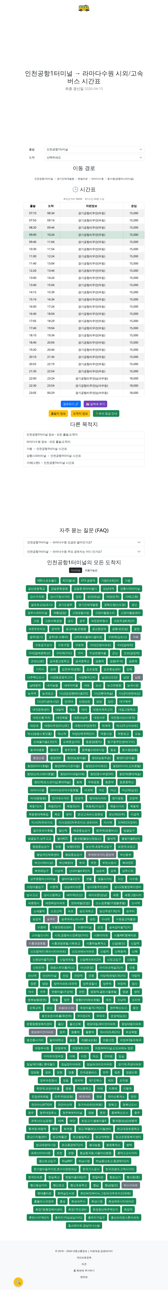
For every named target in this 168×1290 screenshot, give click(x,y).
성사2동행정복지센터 (127, 887)
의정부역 (60, 1048)
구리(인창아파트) (100, 645)
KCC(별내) (69, 580)
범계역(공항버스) (107, 830)
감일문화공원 (59, 588)
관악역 (55, 629)
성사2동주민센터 (97, 887)
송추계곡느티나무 (72, 919)
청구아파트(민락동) (90, 1104)
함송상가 (115, 1177)
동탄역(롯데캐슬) (130, 774)
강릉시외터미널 (130, 588)
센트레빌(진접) (80, 903)
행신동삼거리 (38, 1185)
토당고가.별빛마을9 (93, 1121)
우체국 (100, 1016)
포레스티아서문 (41, 1153)
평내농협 (94, 1145)
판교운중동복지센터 (128, 1137)
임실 (121, 1056)
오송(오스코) (66, 1008)
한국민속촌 (35, 1177)
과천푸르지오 (36, 629)
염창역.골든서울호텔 (104, 992)
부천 (93, 863)
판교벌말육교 (81, 1137)
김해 (129, 669)
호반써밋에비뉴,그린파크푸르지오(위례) (105, 1193)
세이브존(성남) (97, 895)
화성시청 (97, 1201)
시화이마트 (101, 935)
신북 (135, 951)
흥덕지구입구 (96, 1217)
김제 (53, 669)
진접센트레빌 (40, 1096)
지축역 (113, 1088)
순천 (100, 927)
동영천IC (56, 758)
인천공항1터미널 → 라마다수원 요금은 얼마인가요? (59, 542)
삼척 (113, 871)
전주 (105, 1072)
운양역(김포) (119, 1016)
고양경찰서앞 (80, 613)
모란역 (133, 798)
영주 (67, 1000)
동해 (79, 782)
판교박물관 (60, 1137)
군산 (115, 653)
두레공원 (93, 782)
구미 (80, 653)
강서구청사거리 (60, 597)
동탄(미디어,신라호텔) (127, 766)
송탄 (92, 919)
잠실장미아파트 (71, 1064)
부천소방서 (109, 863)
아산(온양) (86, 967)
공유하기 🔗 (71, 404)
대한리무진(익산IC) (56, 726)
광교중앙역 (99, 629)
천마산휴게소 (116, 1096)
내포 (87, 685)
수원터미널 (84, 927)
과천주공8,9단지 (124, 621)
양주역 (107, 984)
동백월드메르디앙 (93, 750)
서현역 (54, 887)
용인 (135, 1008)
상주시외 (127, 871)
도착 (32, 157)
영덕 (137, 992)
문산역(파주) (117, 814)
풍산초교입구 (47, 1161)
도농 (138, 734)
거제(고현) (131, 597)
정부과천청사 (48, 1080)
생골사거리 (105, 879)
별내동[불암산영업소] (87, 838)
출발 (32, 149)
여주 (43, 992)
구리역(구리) (64, 653)
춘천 (102, 1113)
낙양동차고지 (87, 677)
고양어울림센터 (130, 613)
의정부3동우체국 (130, 1040)
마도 (101, 790)
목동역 (134, 806)
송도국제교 (86, 911)
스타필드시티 (40, 935)
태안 (72, 1121)
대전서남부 (81, 717)
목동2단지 (54, 806)
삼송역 (100, 871)
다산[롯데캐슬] (103, 693)
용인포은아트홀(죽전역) (57, 1016)
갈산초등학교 (36, 588)
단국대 (69, 701)
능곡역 (32, 693)
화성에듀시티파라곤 (121, 1201)
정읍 (66, 1080)
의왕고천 (108, 1040)
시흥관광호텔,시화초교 (65, 943)
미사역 (108, 822)
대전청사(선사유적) (123, 717)
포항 (71, 1153)
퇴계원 (68, 1129)
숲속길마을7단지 (119, 927)
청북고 (112, 1104)
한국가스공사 (91, 1169)
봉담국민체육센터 (48, 855)
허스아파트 (131, 1185)
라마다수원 (37, 790)
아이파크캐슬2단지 (111, 967)
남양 (126, 677)
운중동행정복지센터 (39, 1024)
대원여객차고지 (103, 709)
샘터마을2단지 (71, 879)
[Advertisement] (84, 43)
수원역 (41, 927)
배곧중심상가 (81, 830)
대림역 (59, 709)
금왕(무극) (116, 661)
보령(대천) (73, 846)
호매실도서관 (65, 1193)
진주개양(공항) (63, 1096)
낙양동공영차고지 (61, 677)
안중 (91, 975)
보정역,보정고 (126, 846)
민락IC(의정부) (127, 822)
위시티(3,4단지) (110, 1032)
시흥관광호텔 (37, 943)
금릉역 (99, 661)
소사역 (135, 903)
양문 (33, 984)
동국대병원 (37, 750)
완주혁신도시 (118, 1008)
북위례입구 (42, 871)
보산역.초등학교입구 (99, 846)
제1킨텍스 (95, 1080)
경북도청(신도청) (114, 605)
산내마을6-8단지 (79, 871)
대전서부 (99, 717)
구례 (135, 637)
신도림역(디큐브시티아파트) (48, 951)
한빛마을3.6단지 (76, 1177)
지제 (100, 1088)
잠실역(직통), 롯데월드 (41, 1064)
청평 (91, 1113)
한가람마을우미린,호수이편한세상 (55, 1169)
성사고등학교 (52, 895)
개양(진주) (112, 597)
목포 (57, 814)
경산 (134, 605)
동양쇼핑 (38, 758)
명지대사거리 (97, 798)
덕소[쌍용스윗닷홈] (39, 734)
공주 (82, 621)
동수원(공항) (130, 750)
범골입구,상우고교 (39, 838)
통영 (55, 1129)
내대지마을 (71, 685)
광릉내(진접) (120, 629)
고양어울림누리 (105, 613)
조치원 (123, 1080)
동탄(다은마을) (126, 758)
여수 (31, 992)
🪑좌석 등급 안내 (106, 413)
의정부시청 (42, 1048)
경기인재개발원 (88, 605)
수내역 (105, 919)
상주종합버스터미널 (43, 879)
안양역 (78, 975)
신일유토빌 (67, 959)
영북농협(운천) (37, 1000)
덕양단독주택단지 (83, 734)
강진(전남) (93, 597)
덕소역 (62, 734)
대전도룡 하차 (41, 717)
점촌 (117, 1072)
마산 (113, 790)
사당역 (59, 871)
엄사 (134, 984)
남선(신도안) (109, 677)
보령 (58, 846)
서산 (120, 879)
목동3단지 (73, 806)
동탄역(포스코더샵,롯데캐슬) (52, 782)
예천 (108, 1000)
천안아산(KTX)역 (41, 1104)
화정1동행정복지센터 (48, 1209)
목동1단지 (35, 806)
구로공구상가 (43, 645)
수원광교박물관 (125, 919)
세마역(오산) (74, 895)
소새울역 (39, 911)
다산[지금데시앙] (48, 701)
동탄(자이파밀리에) (72, 774)
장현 (59, 1072)
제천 (111, 1080)
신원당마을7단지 (43, 959)
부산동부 (125, 855)
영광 (125, 992)
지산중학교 (84, 1088)
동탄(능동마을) (76, 758)
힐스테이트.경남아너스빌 (84, 1225)
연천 (82, 992)
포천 (59, 1153)
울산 (61, 1024)
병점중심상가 (41, 846)
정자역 (79, 1080)
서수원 (133, 879)
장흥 (71, 1072)
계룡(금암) (59, 613)
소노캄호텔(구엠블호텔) (110, 903)
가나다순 (75, 570)
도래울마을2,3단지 (45, 742)
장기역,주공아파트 (129, 1064)
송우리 (130, 911)
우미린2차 (83, 1016)
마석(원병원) (38, 798)
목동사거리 (117, 806)
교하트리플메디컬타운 (88, 637)
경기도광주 (65, 605)
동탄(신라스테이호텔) (40, 774)
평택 (129, 1145)
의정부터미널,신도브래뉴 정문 (114, 1048)
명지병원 (117, 798)
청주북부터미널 (72, 1113)
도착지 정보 (80, 413)
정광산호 (131, 1072)
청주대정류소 (48, 1113)
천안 (133, 1096)
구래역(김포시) (117, 637)
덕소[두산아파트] (127, 726)
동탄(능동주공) (101, 758)
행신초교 (58, 1185)
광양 (137, 629)
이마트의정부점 (53, 1056)
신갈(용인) (118, 943)
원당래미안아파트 (42, 1032)
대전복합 (62, 717)
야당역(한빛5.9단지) (112, 975)
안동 (132, 967)
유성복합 (131, 1032)
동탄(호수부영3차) (101, 774)
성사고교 (32, 895)
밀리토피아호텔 (43, 830)
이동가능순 (91, 570)
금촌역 (133, 661)
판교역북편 (103, 1137)
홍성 (62, 1201)
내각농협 (52, 685)
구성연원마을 (97, 653)
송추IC (51, 919)
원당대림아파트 (131, 1024)
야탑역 (135, 975)
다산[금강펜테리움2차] (73, 693)
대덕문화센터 (41, 709)
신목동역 (120, 951)
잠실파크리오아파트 (99, 1064)
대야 (84, 709)
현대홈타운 (44, 1193)
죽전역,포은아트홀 (48, 1088)
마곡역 (88, 790)
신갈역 (135, 943)
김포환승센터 (112, 669)
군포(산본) (37, 661)
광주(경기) (36, 637)
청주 (31, 1113)
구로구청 (63, 645)
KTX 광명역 (88, 580)
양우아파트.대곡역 (65, 984)
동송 (113, 750)
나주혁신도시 (35, 677)
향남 (96, 1185)
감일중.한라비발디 (85, 588)
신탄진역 (38, 967)
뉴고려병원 (114, 685)
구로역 (79, 645)
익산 (95, 1056)
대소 (72, 709)
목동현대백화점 (39, 814)
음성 (72, 1040)
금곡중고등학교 (59, 661)
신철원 (131, 959)
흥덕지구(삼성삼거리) (68, 1217)
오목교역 (35, 1008)
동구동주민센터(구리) (121, 742)
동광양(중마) (94, 742)
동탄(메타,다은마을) (67, 766)
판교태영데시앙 (46, 1145)
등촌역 (109, 782)
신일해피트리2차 (90, 959)
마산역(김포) (130, 790)
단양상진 (84, 701)
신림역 (104, 951)
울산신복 (75, 1024)
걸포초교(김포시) (41, 605)
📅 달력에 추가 (95, 404)
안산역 (32, 975)
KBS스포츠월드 (47, 580)
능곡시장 (132, 685)
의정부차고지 (80, 1048)
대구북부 (125, 701)
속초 (70, 911)
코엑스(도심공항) (41, 1121)
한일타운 (98, 1177)
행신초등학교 (78, 1185)
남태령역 (35, 685)
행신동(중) (133, 1177)
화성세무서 (78, 1201)
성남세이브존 (72, 887)
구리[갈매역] (125, 645)
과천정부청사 (99, 621)
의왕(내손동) (89, 1040)
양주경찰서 (90, 984)
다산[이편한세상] (129, 693)
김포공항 (92, 669)
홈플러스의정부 (44, 1201)
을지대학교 (57, 1040)
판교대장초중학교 (128, 1129)
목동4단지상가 (95, 806)
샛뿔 (89, 879)
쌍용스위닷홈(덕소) (62, 967)
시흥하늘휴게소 (96, 943)
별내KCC (62, 838)
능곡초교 (47, 693)
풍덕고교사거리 (127, 1153)
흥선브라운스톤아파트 (125, 1217)
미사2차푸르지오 (42, 822)
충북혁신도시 (119, 1113)
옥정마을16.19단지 (92, 1008)
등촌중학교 (127, 782)
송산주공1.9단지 (109, 911)
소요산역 (56, 911)
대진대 (34, 726)
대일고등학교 (127, 709)
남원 (138, 677)
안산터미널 (50, 975)
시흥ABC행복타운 (125, 935)
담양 (99, 701)
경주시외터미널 (37, 613)
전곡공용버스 (88, 1072)
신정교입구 (114, 959)
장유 (48, 1072)
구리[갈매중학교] (39, 653)
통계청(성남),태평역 (124, 1121)
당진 (111, 701)
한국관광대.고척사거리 (119, 1169)
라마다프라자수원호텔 (64, 790)
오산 (49, 1008)
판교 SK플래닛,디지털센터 (94, 1129)
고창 (36, 621)
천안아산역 (65, 1104)
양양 (45, 984)
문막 (69, 814)
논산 (98, 685)
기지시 (40, 669)
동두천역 (70, 750)
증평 (68, 1088)
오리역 (136, 1000)
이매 (72, 1056)
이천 (84, 1056)
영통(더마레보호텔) (88, 1000)
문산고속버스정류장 (90, 814)
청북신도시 (130, 1104)
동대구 (54, 750)
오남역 (121, 1000)
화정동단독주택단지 (105, 1209)
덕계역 (106, 726)
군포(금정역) (132, 653)
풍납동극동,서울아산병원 (95, 1153)
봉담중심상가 (73, 855)
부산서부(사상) (43, 863)
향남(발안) (111, 1185)
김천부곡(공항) (71, 669)
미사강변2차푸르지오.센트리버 (78, 822)
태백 (61, 1121)
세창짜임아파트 (55, 903)
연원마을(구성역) (62, 992)
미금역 (135, 814)
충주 (137, 1113)
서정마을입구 (35, 887)
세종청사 (33, 903)
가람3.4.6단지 (110, 580)
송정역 (37, 919)
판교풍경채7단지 (72, 1145)
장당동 (35, 1072)
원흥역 (75, 1032)
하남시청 (84, 1161)
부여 (82, 863)
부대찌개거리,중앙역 (101, 855)
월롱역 (90, 1032)
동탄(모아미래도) (96, 766)
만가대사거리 (60, 798)
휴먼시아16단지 (39, 1217)
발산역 (63, 830)
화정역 (128, 1209)
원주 (62, 1032)
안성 (65, 975)
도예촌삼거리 (71, 742)
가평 (127, 580)
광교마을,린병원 (76, 629)
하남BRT (67, 1161)
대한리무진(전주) (85, 726)
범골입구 (129, 830)
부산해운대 (66, 863)
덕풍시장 (106, 734)
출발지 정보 (58, 413)
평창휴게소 (113, 1145)
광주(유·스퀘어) (58, 637)
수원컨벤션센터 (62, 927)
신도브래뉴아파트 (83, 951)
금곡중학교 (82, 661)
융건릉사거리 (35, 1040)
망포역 (79, 798)
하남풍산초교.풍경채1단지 (112, 1161)
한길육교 (54, 1177)
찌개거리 (84, 1096)
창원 (99, 1096)
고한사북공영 (53, 621)
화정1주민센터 (77, 1209)
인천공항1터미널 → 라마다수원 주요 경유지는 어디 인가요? (64, 552)
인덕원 (108, 1056)
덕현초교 (123, 734)
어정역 (121, 984)
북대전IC (128, 863)
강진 (78, 597)
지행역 (127, 1088)
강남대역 (108, 588)
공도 (70, 621)
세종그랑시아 (133, 895)
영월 (55, 1000)
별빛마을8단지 (131, 838)
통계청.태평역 (37, 1129)
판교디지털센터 (37, 1137)
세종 (116, 895)
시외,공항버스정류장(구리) (71, 935)
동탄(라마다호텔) (38, 766)
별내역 (111, 838)
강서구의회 (37, 597)
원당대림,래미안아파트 (101, 1024)
